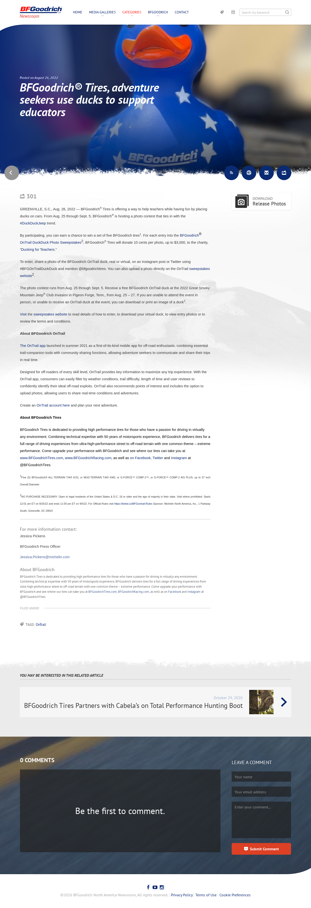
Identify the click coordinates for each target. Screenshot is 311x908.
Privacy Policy (181, 894)
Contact (182, 12)
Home (77, 12)
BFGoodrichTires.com (102, 592)
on (132, 458)
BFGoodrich (158, 12)
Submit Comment (264, 848)
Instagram (194, 592)
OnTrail (41, 624)
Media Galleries (102, 12)
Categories (131, 12)
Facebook (174, 592)
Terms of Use (206, 894)
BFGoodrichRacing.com (133, 592)
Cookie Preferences (235, 894)
